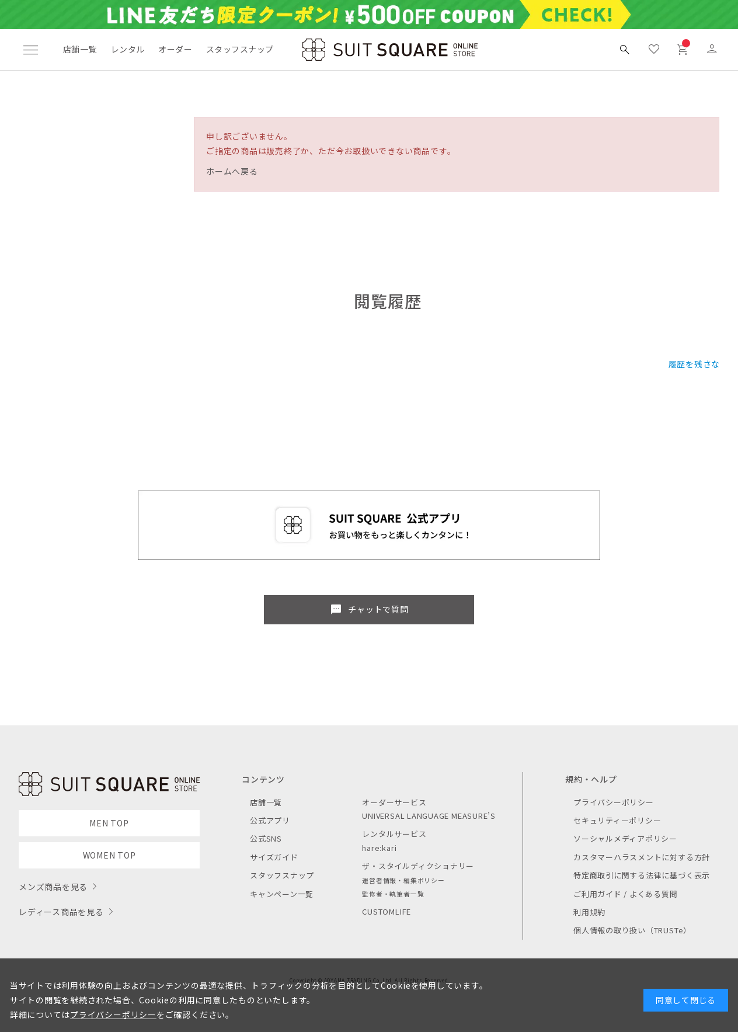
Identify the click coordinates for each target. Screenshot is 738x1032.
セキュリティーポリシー (617, 820)
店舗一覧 (80, 49)
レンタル (128, 49)
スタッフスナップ (239, 49)
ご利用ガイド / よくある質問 (625, 893)
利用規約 (589, 912)
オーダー (175, 49)
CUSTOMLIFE (386, 911)
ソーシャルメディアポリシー (625, 838)
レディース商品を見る (61, 912)
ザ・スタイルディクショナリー (418, 865)
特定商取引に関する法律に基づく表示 (641, 875)
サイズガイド (274, 857)
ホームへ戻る (232, 171)
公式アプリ (270, 820)
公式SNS (266, 838)
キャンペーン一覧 (282, 893)
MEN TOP (108, 823)
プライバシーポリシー (613, 802)
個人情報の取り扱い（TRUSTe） (632, 930)
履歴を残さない (699, 364)
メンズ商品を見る (53, 886)
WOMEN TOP (109, 855)
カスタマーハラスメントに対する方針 (641, 857)
